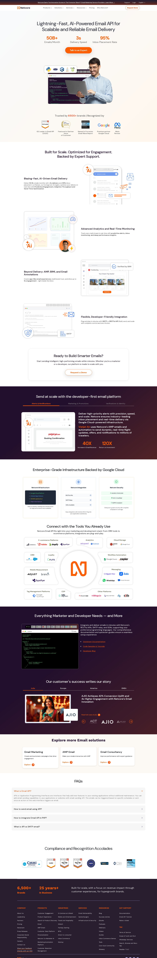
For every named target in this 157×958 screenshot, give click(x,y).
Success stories (104, 917)
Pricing (92, 8)
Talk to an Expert (78, 50)
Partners (20, 920)
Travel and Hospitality (65, 920)
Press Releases (22, 931)
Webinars (102, 927)
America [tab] (93, 688)
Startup (60, 942)
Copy (73, 631)
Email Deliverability (85, 913)
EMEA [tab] (124, 688)
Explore (29, 765)
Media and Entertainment (67, 917)
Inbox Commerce (64, 938)
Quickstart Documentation (94, 641)
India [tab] (33, 688)
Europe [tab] (63, 688)
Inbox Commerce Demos (107, 938)
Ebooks (101, 920)
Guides (101, 935)
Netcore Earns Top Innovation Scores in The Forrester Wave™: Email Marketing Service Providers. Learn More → (76, 3)
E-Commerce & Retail (65, 913)
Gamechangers (83, 917)
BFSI (59, 931)
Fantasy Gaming (63, 927)
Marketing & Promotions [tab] (78, 403)
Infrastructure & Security (87, 920)
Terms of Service (125, 932)
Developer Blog (89, 651)
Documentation (124, 913)
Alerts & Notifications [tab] (41, 403)
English (142, 2)
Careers (20, 941)
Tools (100, 942)
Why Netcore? (102, 8)
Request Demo (132, 8)
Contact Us (21, 944)
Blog (100, 913)
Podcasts (102, 924)
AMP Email (41, 927)
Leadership (21, 917)
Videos (101, 931)
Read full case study (91, 715)
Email (39, 924)
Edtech (60, 924)
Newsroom (21, 927)
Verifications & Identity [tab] (115, 403)
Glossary (102, 949)
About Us (20, 913)
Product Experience (44, 917)
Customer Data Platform (46, 931)
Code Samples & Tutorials (94, 646)
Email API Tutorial (125, 917)
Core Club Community (106, 945)
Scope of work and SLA (127, 936)
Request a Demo (78, 372)
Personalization (43, 935)
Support (127, 2)
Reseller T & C (124, 949)
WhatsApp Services (126, 939)
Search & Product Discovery (47, 920)
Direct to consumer (65, 935)
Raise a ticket (124, 920)
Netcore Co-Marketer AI (46, 938)
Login (134, 2)
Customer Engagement (45, 913)
